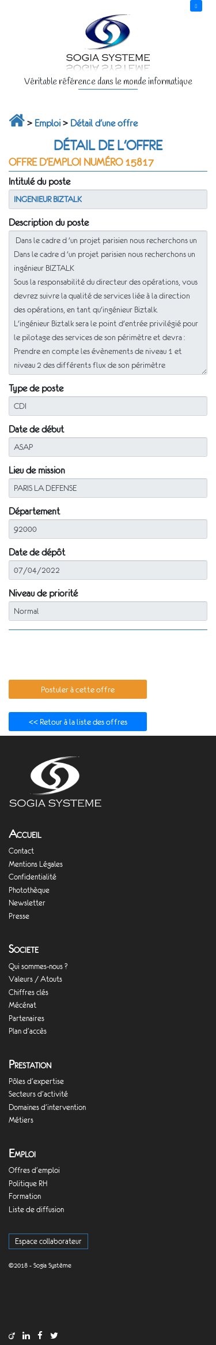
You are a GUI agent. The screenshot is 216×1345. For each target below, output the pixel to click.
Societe (24, 949)
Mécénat (22, 1005)
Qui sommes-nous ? (38, 966)
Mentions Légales (36, 864)
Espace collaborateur (48, 1241)
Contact (21, 851)
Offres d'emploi (34, 1170)
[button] (78, 689)
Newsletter (27, 903)
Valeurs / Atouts (35, 979)
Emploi (47, 123)
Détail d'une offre (104, 123)
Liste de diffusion (36, 1209)
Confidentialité (32, 877)
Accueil (25, 834)
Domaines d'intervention (47, 1107)
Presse (19, 916)
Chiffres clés (28, 992)
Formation (25, 1196)
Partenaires (26, 1018)
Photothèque (29, 890)
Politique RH (28, 1183)
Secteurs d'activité (38, 1094)
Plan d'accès (28, 1031)
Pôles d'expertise (36, 1081)
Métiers (21, 1120)
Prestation (30, 1064)
